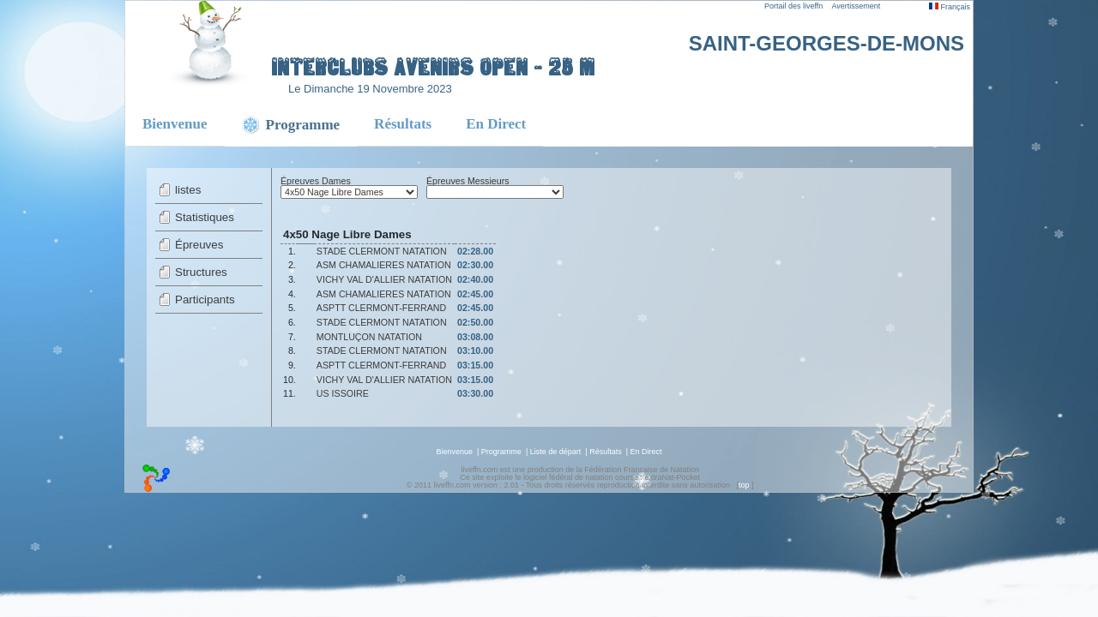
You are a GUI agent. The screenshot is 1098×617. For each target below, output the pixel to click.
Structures (201, 272)
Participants (205, 299)
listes (188, 189)
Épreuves (199, 244)
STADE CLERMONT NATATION (382, 251)
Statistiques (204, 217)
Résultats (402, 124)
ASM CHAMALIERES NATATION (384, 265)
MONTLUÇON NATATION (369, 337)
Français (949, 7)
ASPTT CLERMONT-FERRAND (381, 308)
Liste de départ (556, 451)
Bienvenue (175, 124)
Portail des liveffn (793, 6)
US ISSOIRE (343, 393)
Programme (501, 451)
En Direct (496, 124)
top (744, 485)
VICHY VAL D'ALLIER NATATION (384, 279)
